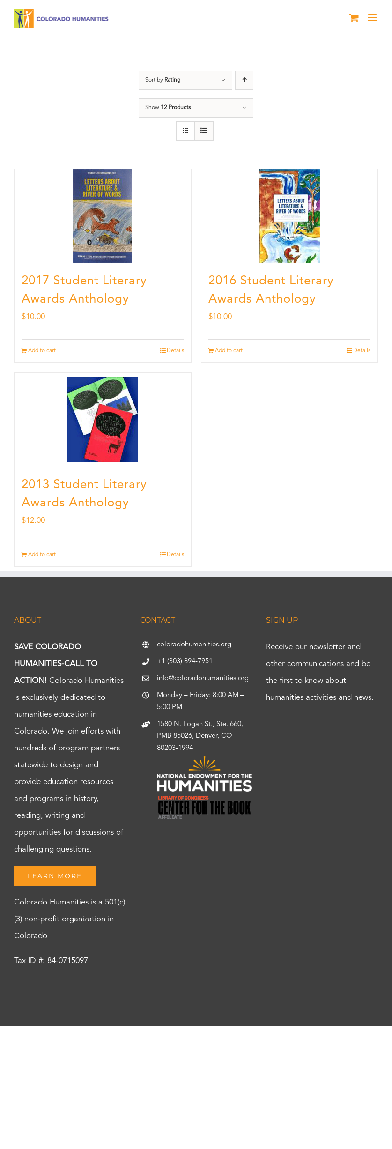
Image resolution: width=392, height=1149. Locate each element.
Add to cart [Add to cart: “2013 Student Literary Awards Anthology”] (42, 554)
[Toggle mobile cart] (354, 17)
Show (168, 108)
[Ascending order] (244, 80)
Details (175, 351)
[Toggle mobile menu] (373, 17)
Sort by (162, 80)
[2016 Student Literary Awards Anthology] (289, 216)
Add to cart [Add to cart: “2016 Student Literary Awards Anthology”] (229, 351)
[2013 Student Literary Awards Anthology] (103, 420)
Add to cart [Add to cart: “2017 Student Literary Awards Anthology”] (42, 351)
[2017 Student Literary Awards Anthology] (103, 216)
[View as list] (204, 131)
